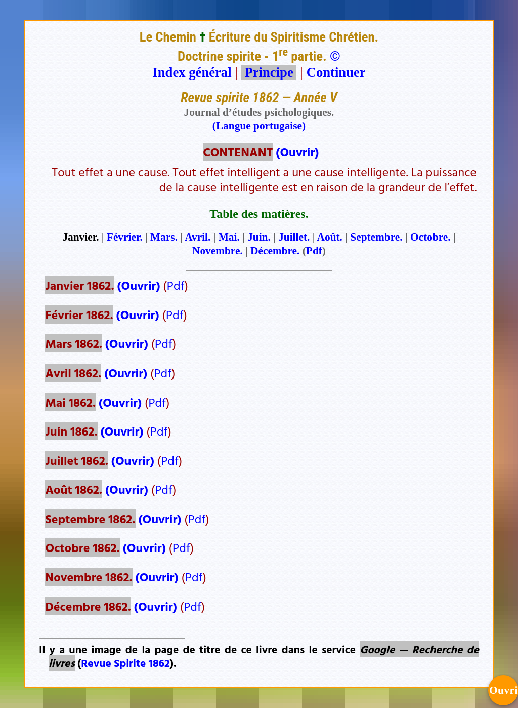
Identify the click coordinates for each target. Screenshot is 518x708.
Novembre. (217, 251)
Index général (191, 72)
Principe (269, 72)
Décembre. (274, 251)
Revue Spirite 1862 (125, 663)
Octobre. (430, 237)
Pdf (314, 251)
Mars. (164, 237)
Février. (125, 237)
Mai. (229, 237)
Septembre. (376, 237)
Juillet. (294, 237)
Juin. (259, 237)
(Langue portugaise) (259, 126)
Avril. (197, 237)
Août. (329, 237)
